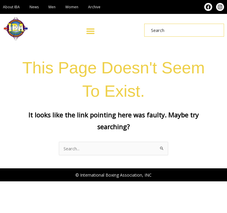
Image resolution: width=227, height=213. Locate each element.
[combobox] (184, 30)
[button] (90, 31)
